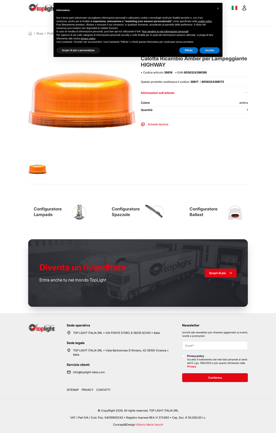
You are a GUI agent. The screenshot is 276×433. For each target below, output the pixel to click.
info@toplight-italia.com (89, 372)
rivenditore (82, 267)
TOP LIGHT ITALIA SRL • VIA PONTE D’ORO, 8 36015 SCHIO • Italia (116, 333)
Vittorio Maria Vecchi (149, 424)
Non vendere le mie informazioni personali (165, 31)
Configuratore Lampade (48, 211)
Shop (39, 33)
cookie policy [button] (205, 21)
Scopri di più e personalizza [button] (78, 50)
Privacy (191, 366)
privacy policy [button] (88, 38)
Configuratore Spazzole (126, 211)
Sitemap (73, 390)
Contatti (103, 390)
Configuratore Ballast (204, 211)
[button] (218, 8)
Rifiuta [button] (189, 50)
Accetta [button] (209, 50)
